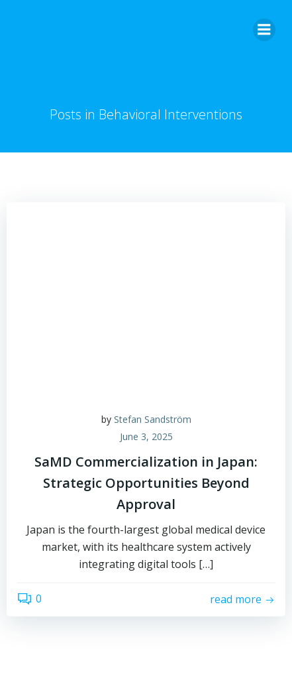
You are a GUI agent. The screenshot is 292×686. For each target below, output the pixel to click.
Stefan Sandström (152, 419)
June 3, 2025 (146, 436)
